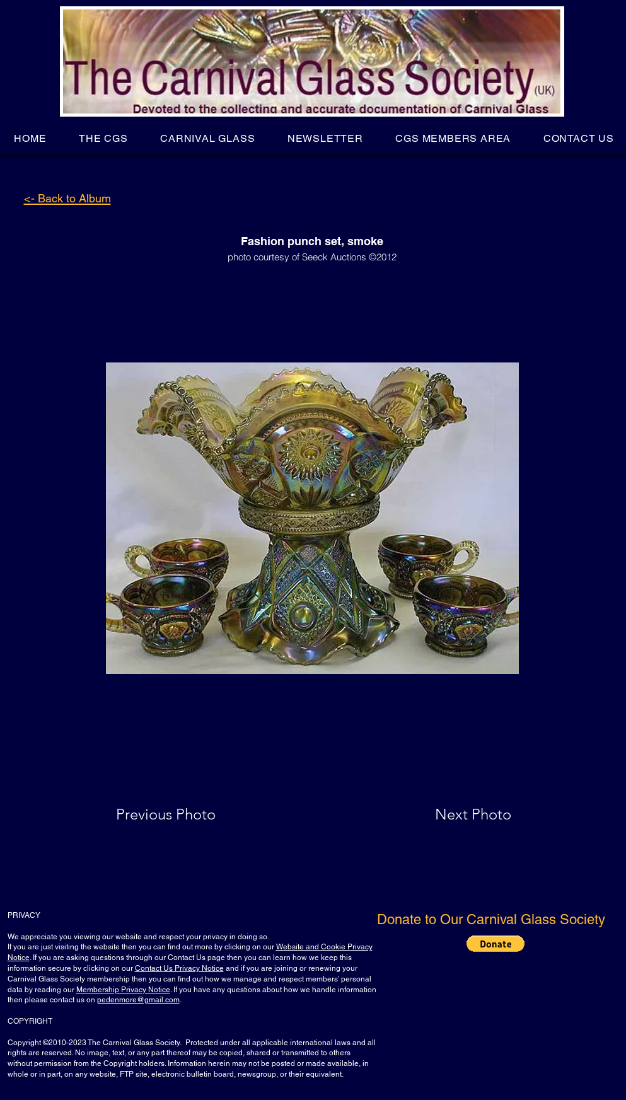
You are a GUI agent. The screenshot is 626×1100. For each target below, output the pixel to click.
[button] (103, 138)
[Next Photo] (448, 814)
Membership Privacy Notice (123, 989)
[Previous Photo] (184, 814)
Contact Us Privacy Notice (179, 968)
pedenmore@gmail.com (138, 999)
